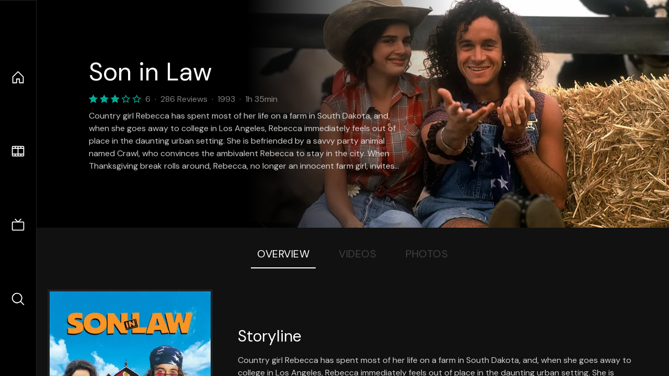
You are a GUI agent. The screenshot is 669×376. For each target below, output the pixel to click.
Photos (427, 254)
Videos (357, 254)
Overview (283, 254)
